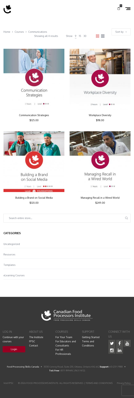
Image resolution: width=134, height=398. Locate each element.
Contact (33, 345)
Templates (9, 264)
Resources (9, 254)
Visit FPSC (8, 383)
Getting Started (90, 337)
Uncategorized (11, 244)
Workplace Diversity (100, 115)
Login (14, 349)
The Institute (36, 337)
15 (80, 35)
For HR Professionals (63, 351)
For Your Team (63, 337)
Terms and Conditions (88, 343)
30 (85, 35)
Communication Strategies (34, 115)
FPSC (32, 341)
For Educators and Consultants (65, 343)
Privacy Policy (124, 383)
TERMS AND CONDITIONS (99, 383)
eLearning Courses (14, 275)
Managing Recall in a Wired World (100, 197)
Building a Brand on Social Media (34, 197)
